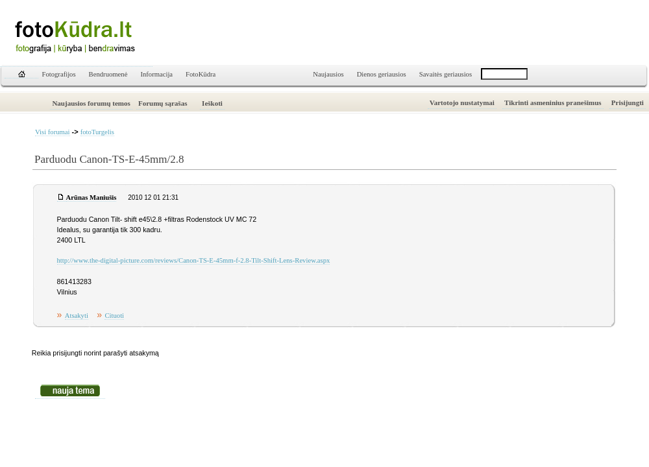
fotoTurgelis (97, 132)
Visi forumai (52, 132)
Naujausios (328, 74)
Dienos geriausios (381, 74)
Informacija (156, 74)
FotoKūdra (200, 74)
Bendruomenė (108, 74)
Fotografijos (59, 74)
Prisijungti (627, 102)
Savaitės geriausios (445, 74)
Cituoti (114, 315)
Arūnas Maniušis (91, 197)
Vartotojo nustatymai (462, 102)
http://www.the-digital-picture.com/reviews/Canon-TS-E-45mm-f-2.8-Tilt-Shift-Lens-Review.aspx (193, 260)
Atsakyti (76, 315)
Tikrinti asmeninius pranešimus (553, 102)
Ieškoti (212, 103)
